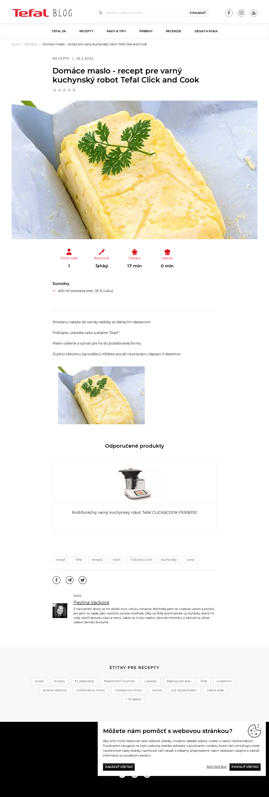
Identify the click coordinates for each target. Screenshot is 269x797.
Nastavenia (217, 767)
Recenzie (173, 31)
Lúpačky (151, 681)
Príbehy (146, 31)
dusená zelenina (54, 690)
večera (157, 690)
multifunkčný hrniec (90, 690)
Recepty (86, 31)
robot (117, 560)
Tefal (78, 560)
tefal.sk (58, 31)
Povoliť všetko (245, 767)
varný (191, 560)
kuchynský (169, 560)
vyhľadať (198, 13)
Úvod (15, 44)
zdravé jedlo (215, 690)
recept (61, 560)
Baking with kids (179, 681)
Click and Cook (141, 560)
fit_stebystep (84, 681)
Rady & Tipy (116, 31)
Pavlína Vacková (91, 602)
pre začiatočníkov (184, 690)
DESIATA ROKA (206, 31)
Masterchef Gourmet (119, 681)
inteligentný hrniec (128, 690)
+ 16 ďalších (133, 699)
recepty (97, 560)
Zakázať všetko (119, 767)
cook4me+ (225, 681)
